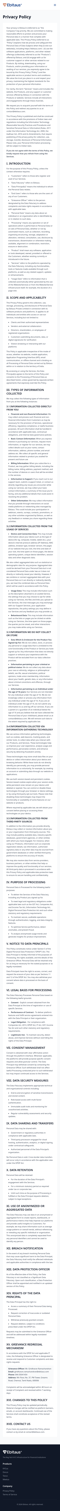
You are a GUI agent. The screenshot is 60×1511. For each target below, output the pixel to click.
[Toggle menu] (55, 5)
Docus (5, 1472)
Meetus (6, 1479)
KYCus (5, 1468)
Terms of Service (10, 1494)
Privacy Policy (8, 1491)
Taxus (5, 1476)
